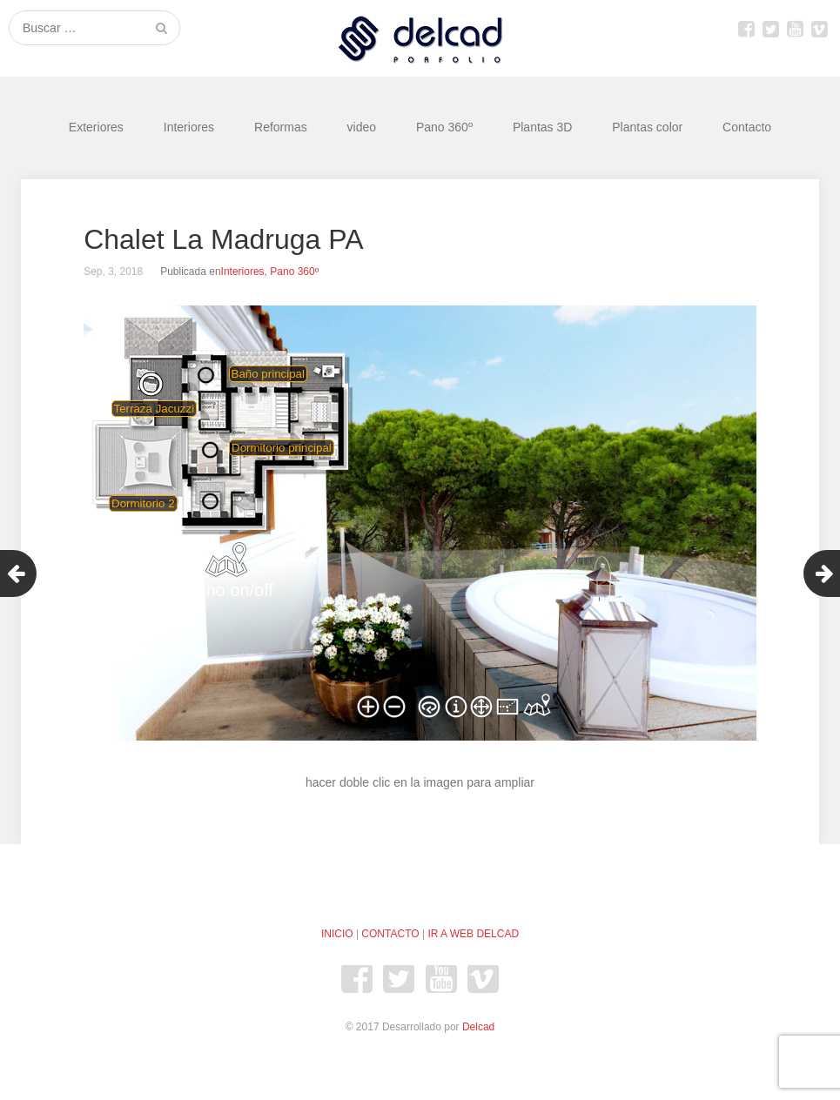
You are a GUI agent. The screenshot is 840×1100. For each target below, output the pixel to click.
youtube (794, 29)
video (361, 127)
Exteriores (96, 127)
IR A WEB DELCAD (473, 934)
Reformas (280, 127)
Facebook (746, 29)
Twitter (770, 29)
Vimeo (819, 29)
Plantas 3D (542, 127)
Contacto (746, 127)
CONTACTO (390, 934)
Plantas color (647, 127)
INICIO (337, 934)
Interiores (189, 127)
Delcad (478, 1027)
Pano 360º (444, 127)
